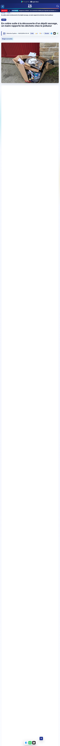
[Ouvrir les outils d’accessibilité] (2, 6)
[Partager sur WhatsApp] (57, 33)
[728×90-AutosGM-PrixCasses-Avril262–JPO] (30, 91)
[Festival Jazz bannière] (30, 181)
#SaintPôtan (45, 163)
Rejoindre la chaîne (30, 656)
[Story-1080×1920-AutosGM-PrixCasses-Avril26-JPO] (30, 302)
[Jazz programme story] (30, 405)
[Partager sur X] (54, 33)
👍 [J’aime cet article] (36, 33)
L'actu (8, 12)
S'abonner (50, 198)
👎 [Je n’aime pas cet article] (40, 33)
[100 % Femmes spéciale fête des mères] (30, 696)
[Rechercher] (57, 6)
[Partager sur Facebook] (51, 33)
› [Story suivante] (53, 211)
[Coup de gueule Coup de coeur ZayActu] (30, 506)
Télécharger (30, 630)
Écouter (47, 33)
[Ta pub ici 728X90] (30, 133)
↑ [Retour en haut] (41, 738)
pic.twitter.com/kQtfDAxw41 (16, 165)
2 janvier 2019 (33, 167)
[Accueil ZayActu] (30, 6)
